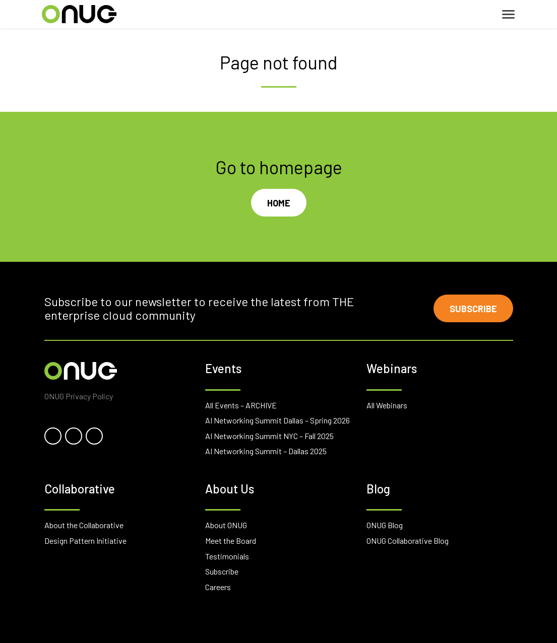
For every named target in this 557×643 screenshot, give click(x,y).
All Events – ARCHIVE (241, 405)
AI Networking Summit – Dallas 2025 (266, 451)
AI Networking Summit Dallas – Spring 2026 (277, 420)
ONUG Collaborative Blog (407, 540)
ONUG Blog (384, 525)
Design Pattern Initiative (85, 540)
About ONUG (226, 525)
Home (278, 202)
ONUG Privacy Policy (78, 396)
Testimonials (227, 556)
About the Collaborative (83, 525)
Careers (218, 587)
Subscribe (473, 308)
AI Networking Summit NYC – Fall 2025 (269, 436)
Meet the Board (230, 540)
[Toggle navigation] (508, 14)
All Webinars (386, 405)
